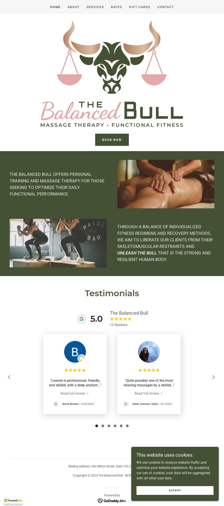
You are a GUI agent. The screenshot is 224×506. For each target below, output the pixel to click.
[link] (75, 393)
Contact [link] (165, 7)
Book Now (112, 140)
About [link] (74, 7)
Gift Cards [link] (139, 7)
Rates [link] (116, 7)
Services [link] (95, 7)
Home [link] (55, 7)
